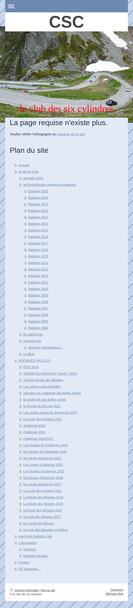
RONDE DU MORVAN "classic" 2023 (50, 373)
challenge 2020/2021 (38, 439)
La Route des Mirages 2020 (43, 497)
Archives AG (32, 341)
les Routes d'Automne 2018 (43, 478)
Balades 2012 (38, 276)
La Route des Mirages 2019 (43, 504)
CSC (66, 22)
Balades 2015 (38, 256)
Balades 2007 (38, 308)
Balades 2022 (38, 211)
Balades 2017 (38, 243)
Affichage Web (114, 593)
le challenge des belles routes (44, 399)
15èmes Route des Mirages (43, 380)
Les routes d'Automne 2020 (43, 465)
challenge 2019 (34, 426)
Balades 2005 (38, 321)
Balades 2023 (38, 204)
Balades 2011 (38, 282)
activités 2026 (33, 178)
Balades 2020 (38, 224)
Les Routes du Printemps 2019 (45, 445)
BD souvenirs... (30, 569)
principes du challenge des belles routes (52, 393)
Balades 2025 (38, 191)
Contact (24, 562)
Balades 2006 (38, 315)
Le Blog (28, 354)
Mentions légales (35, 556)
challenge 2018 (34, 432)
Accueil (24, 165)
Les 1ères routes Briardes (41, 386)
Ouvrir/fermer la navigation (66, 6)
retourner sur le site (71, 134)
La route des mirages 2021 (42, 491)
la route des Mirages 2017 (42, 517)
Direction (29, 549)
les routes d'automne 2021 (42, 458)
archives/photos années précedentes (49, 185)
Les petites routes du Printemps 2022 (50, 412)
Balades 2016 (38, 250)
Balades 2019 (38, 230)
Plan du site (48, 590)
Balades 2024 (38, 198)
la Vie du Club (29, 172)
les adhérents (33, 334)
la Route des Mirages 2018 (42, 510)
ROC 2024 (31, 367)
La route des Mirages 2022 (42, 419)
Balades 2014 (38, 263)
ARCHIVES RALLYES (34, 360)
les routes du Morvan (38, 523)
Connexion (116, 589)
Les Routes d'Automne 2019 (43, 471)
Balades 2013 (38, 269)
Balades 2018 (38, 237)
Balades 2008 (38, 302)
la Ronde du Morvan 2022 (42, 406)
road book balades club (35, 536)
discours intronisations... (45, 347)
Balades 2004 (38, 328)
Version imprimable (24, 590)
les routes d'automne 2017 (42, 484)
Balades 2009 (38, 295)
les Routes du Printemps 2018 (45, 452)
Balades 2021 (38, 217)
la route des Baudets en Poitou (45, 530)
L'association (28, 543)
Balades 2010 (38, 289)
